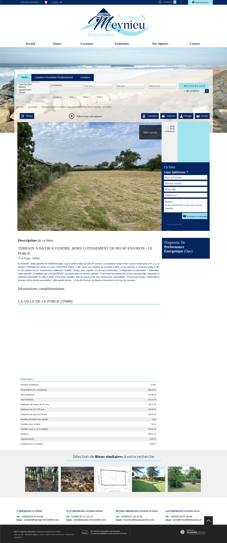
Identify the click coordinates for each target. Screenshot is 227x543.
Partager (186, 115)
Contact (195, 43)
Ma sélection (167, 2)
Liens (42, 534)
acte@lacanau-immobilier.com (89, 519)
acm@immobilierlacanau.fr (187, 519)
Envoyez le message (195, 216)
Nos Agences (160, 43)
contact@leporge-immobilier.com (41, 519)
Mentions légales (31, 534)
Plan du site (18, 534)
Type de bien (33, 84)
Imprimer (168, 115)
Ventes (57, 43)
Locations (86, 43)
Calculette (150, 115)
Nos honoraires (58, 534)
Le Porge (32, 107)
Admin (47, 534)
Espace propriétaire (202, 2)
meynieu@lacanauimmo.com (138, 519)
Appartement (33, 89)
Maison (33, 87)
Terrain (33, 92)
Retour (27, 115)
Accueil (30, 43)
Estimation (122, 43)
